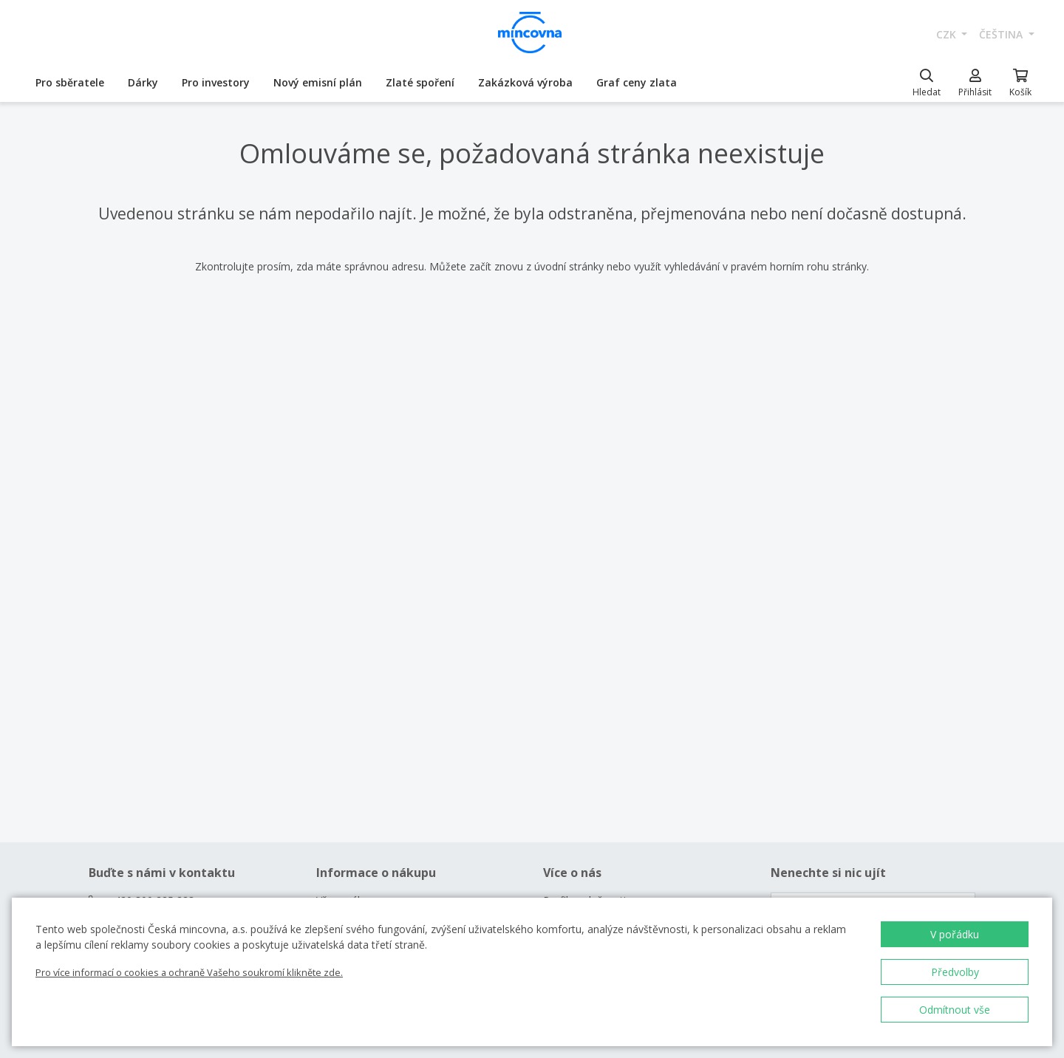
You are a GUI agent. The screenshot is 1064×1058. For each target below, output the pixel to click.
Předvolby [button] (955, 972)
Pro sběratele (69, 82)
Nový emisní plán (317, 82)
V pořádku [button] (954, 934)
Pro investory (216, 82)
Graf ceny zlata (636, 82)
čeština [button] (1002, 34)
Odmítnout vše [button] (954, 1010)
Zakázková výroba (525, 82)
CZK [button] (947, 34)
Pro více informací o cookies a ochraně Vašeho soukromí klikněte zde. (189, 972)
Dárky (143, 82)
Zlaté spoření (420, 82)
